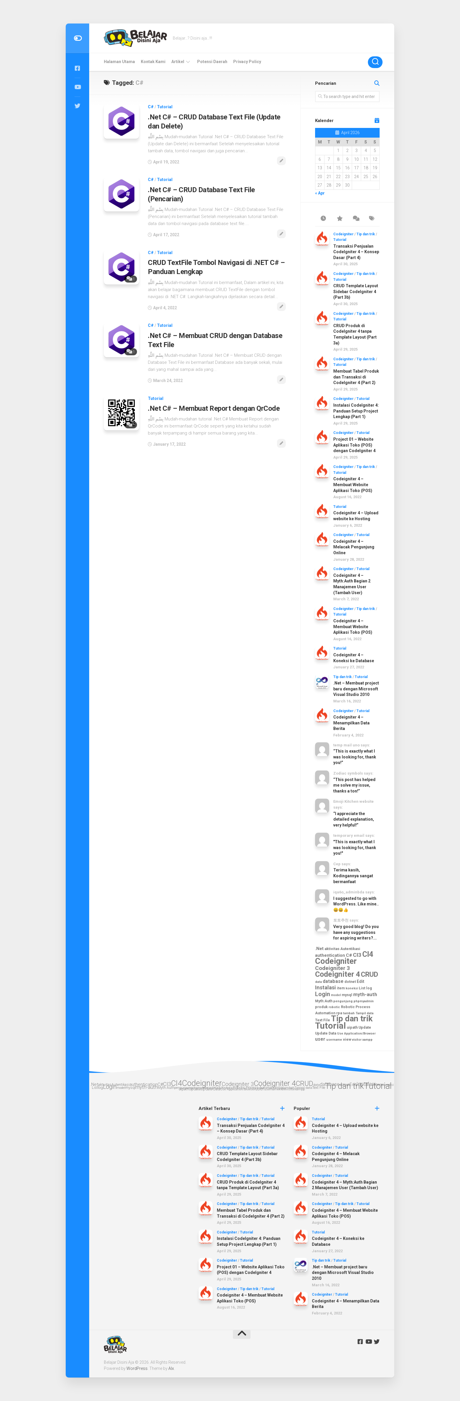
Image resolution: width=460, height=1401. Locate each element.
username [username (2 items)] (334, 1040)
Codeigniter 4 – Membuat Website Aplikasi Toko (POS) (352, 484)
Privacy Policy (247, 61)
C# (151, 106)
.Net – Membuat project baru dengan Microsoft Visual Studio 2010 (356, 689)
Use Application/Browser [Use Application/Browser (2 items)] (356, 1033)
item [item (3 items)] (341, 988)
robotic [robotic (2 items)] (334, 1007)
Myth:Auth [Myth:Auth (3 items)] (323, 1001)
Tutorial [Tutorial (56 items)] (330, 1026)
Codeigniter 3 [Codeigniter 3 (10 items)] (332, 968)
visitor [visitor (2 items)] (356, 1040)
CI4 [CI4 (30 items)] (367, 954)
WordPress (137, 1368)
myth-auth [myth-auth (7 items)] (365, 994)
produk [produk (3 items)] (321, 1007)
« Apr (320, 193)
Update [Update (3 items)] (364, 1027)
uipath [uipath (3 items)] (352, 1027)
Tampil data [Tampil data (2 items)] (364, 1013)
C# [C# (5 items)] (349, 955)
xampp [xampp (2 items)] (367, 1040)
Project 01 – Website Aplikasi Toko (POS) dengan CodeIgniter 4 (354, 445)
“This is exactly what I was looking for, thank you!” (354, 757)
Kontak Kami (153, 61)
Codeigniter (343, 234)
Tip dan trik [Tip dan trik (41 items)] (352, 1018)
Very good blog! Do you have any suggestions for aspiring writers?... (356, 932)
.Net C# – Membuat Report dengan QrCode (214, 408)
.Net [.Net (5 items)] (319, 948)
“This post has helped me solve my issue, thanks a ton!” (354, 785)
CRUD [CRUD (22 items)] (369, 974)
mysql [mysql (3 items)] (347, 995)
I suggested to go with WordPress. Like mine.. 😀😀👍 (356, 904)
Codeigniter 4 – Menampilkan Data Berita (351, 723)
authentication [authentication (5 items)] (330, 955)
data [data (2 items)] (318, 982)
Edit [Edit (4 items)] (360, 981)
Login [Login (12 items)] (322, 994)
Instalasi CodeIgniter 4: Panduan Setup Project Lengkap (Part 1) (356, 411)
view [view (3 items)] (347, 1039)
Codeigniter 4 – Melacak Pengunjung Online (353, 547)
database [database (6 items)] (333, 981)
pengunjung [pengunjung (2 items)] (343, 1001)
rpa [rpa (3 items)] (339, 1013)
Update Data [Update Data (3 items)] (325, 1033)
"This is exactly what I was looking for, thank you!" (354, 847)
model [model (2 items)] (336, 995)
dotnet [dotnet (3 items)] (350, 981)
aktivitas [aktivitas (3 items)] (331, 949)
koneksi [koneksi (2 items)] (352, 988)
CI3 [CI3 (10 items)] (357, 955)
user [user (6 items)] (320, 1039)
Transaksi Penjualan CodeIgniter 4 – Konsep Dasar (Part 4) (356, 252)
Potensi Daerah (212, 61)
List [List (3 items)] (362, 988)
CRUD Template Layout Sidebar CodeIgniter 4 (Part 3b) (355, 291)
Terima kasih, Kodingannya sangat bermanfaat (353, 876)
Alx (171, 1368)
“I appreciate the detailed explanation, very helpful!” (353, 819)
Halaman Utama (119, 61)
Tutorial (164, 106)
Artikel (177, 61)
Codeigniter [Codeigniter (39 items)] (336, 961)
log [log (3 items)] (369, 988)
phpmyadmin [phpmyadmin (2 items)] (364, 1001)
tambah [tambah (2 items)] (349, 1013)
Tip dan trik (365, 234)
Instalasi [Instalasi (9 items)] (325, 987)
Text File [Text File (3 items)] (322, 1020)
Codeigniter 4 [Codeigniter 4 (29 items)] (337, 974)
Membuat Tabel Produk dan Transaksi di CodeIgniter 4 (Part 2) (356, 377)
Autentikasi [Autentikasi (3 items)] (350, 949)
